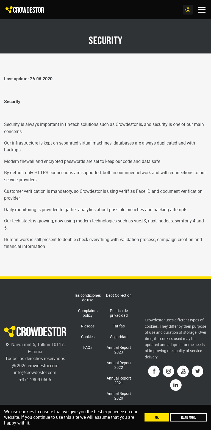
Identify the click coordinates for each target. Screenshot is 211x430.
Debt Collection (119, 295)
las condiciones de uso (88, 297)
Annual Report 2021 (119, 380)
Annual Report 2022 (119, 365)
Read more (188, 417)
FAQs (87, 347)
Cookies (88, 336)
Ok (157, 417)
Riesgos (88, 326)
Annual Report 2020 (119, 396)
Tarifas (119, 326)
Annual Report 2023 (119, 350)
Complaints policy (88, 313)
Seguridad (118, 336)
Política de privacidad (119, 313)
